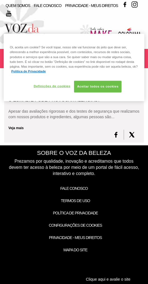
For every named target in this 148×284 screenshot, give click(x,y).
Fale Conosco (47, 5)
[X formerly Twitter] (132, 135)
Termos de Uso (75, 200)
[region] (74, 67)
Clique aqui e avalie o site (108, 279)
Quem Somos (18, 5)
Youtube (9, 13)
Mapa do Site (75, 250)
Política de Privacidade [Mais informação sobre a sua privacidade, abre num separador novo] (28, 71)
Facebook (125, 4)
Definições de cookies (52, 86)
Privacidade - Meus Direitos (91, 5)
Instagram (135, 4)
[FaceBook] (116, 135)
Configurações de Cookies (75, 225)
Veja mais (16, 128)
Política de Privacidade (75, 213)
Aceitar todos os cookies (97, 86)
